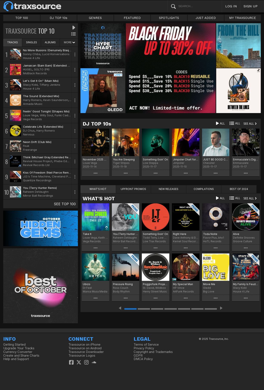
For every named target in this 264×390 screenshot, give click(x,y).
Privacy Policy (144, 348)
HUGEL (27, 69)
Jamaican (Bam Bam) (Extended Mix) (48, 65)
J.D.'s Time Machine (36, 176)
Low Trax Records (154, 241)
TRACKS (12, 42)
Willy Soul (46, 115)
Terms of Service (146, 344)
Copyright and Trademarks (153, 352)
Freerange (30, 149)
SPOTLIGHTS (169, 18)
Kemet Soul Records (185, 241)
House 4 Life (31, 58)
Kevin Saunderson (55, 100)
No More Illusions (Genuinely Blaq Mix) (49, 50)
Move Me (209, 284)
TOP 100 (21, 18)
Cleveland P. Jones (65, 176)
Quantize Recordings (37, 180)
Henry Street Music (155, 291)
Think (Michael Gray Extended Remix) (48, 157)
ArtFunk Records (183, 291)
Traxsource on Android (85, 348)
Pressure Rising (123, 284)
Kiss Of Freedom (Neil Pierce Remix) (47, 172)
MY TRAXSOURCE (242, 18)
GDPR (138, 355)
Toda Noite (210, 234)
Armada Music (33, 104)
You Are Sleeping (124, 159)
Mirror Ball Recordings (38, 195)
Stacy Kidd (30, 84)
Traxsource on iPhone (84, 344)
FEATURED (132, 18)
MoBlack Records (35, 73)
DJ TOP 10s (58, 18)
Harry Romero (32, 100)
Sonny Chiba (31, 54)
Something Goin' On (155, 159)
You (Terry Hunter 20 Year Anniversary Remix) (125, 234)
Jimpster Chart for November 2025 (185, 159)
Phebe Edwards (64, 161)
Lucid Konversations (55, 54)
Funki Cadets (63, 115)
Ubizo (86, 284)
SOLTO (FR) (41, 69)
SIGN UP (251, 6)
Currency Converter (17, 352)
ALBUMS (50, 42)
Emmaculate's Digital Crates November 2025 (245, 159)
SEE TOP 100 (65, 204)
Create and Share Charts (21, 355)
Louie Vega (30, 115)
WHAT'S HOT (99, 199)
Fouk (26, 146)
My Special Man (183, 284)
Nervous (28, 134)
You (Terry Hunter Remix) (40, 188)
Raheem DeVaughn (36, 191)
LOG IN (231, 6)
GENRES (95, 18)
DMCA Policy (143, 359)
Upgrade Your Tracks (18, 348)
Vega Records (32, 119)
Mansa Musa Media (95, 291)
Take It (87, 234)
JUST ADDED (206, 18)
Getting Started (14, 344)
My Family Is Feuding (245, 284)
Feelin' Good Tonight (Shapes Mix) (46, 111)
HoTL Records (212, 241)
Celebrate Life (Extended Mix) (43, 126)
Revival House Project (37, 161)
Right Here (179, 234)
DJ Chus (29, 130)
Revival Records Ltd (36, 165)
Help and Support (16, 359)
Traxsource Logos (81, 355)
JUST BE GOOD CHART (215, 159)
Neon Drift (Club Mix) (37, 142)
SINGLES (31, 42)
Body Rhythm (121, 291)
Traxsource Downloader (86, 352)
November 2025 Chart (95, 159)
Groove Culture (242, 241)
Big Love (208, 291)
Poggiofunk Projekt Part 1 (155, 284)
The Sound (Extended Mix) (41, 96)
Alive (236, 234)
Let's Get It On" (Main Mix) (41, 80)
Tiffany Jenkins (49, 84)
